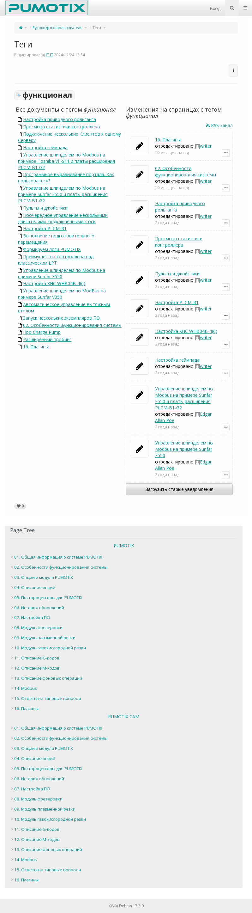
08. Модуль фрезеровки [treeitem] (38, 627)
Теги (97, 27)
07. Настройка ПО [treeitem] (32, 617)
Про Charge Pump (42, 332)
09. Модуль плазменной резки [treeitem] (44, 637)
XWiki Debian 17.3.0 (126, 906)
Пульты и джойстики (45, 208)
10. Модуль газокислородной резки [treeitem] (50, 648)
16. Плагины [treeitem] (26, 708)
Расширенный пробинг (47, 339)
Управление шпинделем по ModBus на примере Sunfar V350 (62, 294)
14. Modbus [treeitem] (25, 688)
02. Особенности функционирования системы (72, 325)
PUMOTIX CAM (123, 717)
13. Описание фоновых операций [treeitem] (48, 678)
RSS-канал (219, 125)
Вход (215, 8)
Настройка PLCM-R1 (45, 228)
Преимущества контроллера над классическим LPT (55, 260)
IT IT (49, 55)
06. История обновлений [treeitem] (39, 607)
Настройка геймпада (45, 147)
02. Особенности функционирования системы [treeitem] (60, 567)
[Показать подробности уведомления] (226, 153)
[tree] (123, 633)
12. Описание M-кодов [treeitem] (37, 668)
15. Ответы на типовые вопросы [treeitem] (47, 698)
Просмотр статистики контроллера (61, 127)
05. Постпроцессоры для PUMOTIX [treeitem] (48, 597)
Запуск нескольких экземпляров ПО (61, 318)
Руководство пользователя (57, 27)
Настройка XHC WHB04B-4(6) (54, 283)
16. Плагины (36, 347)
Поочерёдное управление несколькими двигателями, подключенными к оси (63, 218)
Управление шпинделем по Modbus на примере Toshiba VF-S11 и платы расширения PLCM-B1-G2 (66, 161)
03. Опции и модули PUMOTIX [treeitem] (43, 577)
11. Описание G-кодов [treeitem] (36, 658)
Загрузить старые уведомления (179, 489)
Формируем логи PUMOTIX (52, 249)
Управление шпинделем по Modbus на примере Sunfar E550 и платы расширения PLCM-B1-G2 (63, 194)
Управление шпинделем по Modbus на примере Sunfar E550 (61, 273)
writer (206, 146)
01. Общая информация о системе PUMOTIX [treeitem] (58, 557)
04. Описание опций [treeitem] (34, 587)
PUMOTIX (124, 545)
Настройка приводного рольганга (59, 119)
